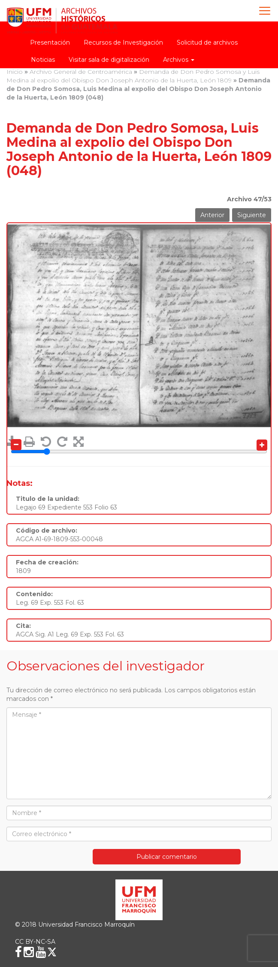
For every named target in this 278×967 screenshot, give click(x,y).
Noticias (43, 60)
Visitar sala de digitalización (109, 60)
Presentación (50, 42)
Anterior (212, 215)
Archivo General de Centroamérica (81, 72)
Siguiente (251, 215)
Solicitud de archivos (207, 42)
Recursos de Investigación (123, 42)
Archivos (178, 60)
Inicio (14, 72)
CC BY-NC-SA (35, 942)
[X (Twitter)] (52, 952)
